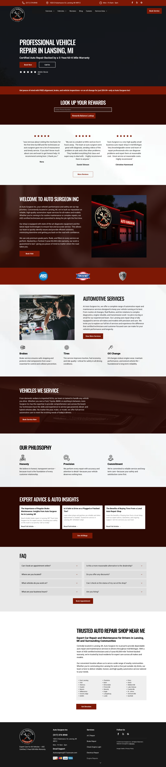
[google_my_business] (141, 3)
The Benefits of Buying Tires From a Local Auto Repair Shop (124, 509)
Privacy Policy (130, 748)
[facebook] (132, 3)
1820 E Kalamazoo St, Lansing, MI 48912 (65, 3)
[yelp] (136, 3)
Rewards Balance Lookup (83, 116)
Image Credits (121, 748)
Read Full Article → (28, 526)
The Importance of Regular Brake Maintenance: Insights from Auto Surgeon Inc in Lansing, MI (39, 511)
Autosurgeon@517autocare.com (65, 753)
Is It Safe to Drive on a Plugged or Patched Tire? (82, 509)
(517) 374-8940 (31, 3)
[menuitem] (50, 11)
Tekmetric (132, 744)
